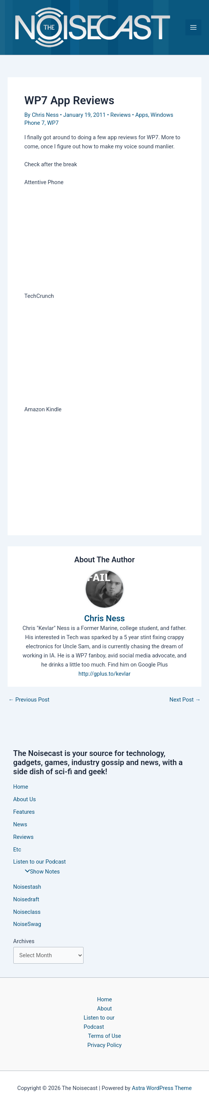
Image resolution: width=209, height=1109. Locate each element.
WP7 (52, 122)
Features (24, 811)
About (104, 1008)
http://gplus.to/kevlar (104, 673)
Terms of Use (104, 1036)
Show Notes (40, 871)
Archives (24, 941)
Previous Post (29, 700)
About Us (24, 799)
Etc (17, 849)
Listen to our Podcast (99, 1022)
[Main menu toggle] (193, 27)
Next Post (185, 700)
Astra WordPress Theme (162, 1088)
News (20, 824)
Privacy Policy (104, 1045)
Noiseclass (27, 912)
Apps (141, 114)
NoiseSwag (27, 924)
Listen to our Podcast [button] (39, 861)
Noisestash (27, 886)
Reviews (120, 114)
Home (20, 786)
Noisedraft (26, 899)
